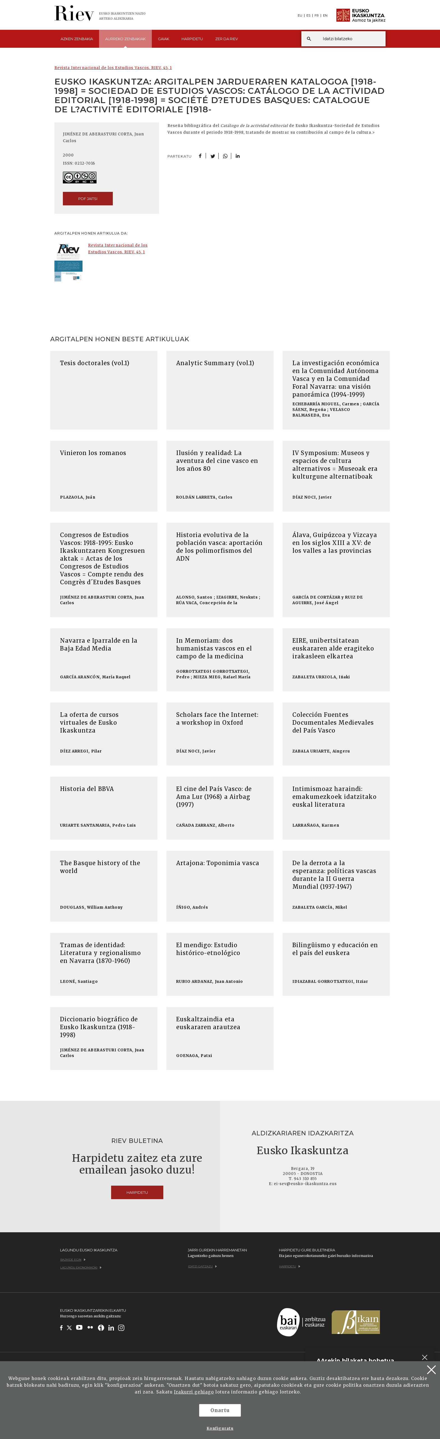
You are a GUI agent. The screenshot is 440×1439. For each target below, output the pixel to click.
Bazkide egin (73, 1259)
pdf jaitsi (87, 198)
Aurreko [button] (125, 42)
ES (308, 15)
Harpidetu (192, 39)
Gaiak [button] (163, 39)
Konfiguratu (220, 1428)
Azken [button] (77, 39)
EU (300, 15)
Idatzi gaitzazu (202, 1266)
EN (325, 15)
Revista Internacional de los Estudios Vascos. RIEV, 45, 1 (113, 67)
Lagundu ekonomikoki (81, 1267)
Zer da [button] (226, 39)
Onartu (220, 1410)
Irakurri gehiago (194, 1392)
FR (317, 15)
